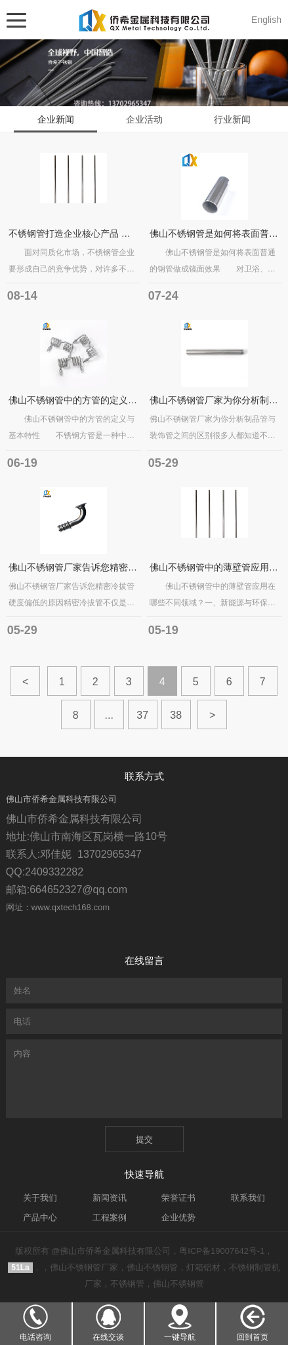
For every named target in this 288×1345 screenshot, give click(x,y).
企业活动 (144, 119)
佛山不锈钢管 (152, 1267)
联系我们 (248, 1198)
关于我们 (40, 1198)
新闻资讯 (110, 1198)
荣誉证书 (178, 1198)
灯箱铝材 (203, 1267)
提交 (144, 1139)
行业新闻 (232, 119)
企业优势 (178, 1217)
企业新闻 (55, 119)
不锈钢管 (127, 1284)
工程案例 (110, 1217)
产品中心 (40, 1217)
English (266, 19)
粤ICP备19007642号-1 (221, 1251)
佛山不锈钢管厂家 (84, 1267)
